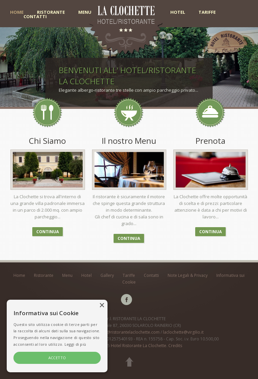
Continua (47, 232)
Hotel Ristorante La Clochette (138, 345)
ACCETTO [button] (57, 357)
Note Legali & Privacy (188, 275)
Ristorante (51, 12)
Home (17, 12)
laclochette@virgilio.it (183, 332)
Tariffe (207, 12)
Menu (84, 12)
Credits (175, 345)
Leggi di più (75, 344)
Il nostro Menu (129, 140)
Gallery (107, 275)
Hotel (177, 12)
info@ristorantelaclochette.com (129, 332)
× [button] (101, 305)
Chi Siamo (47, 140)
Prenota (210, 140)
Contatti (35, 16)
